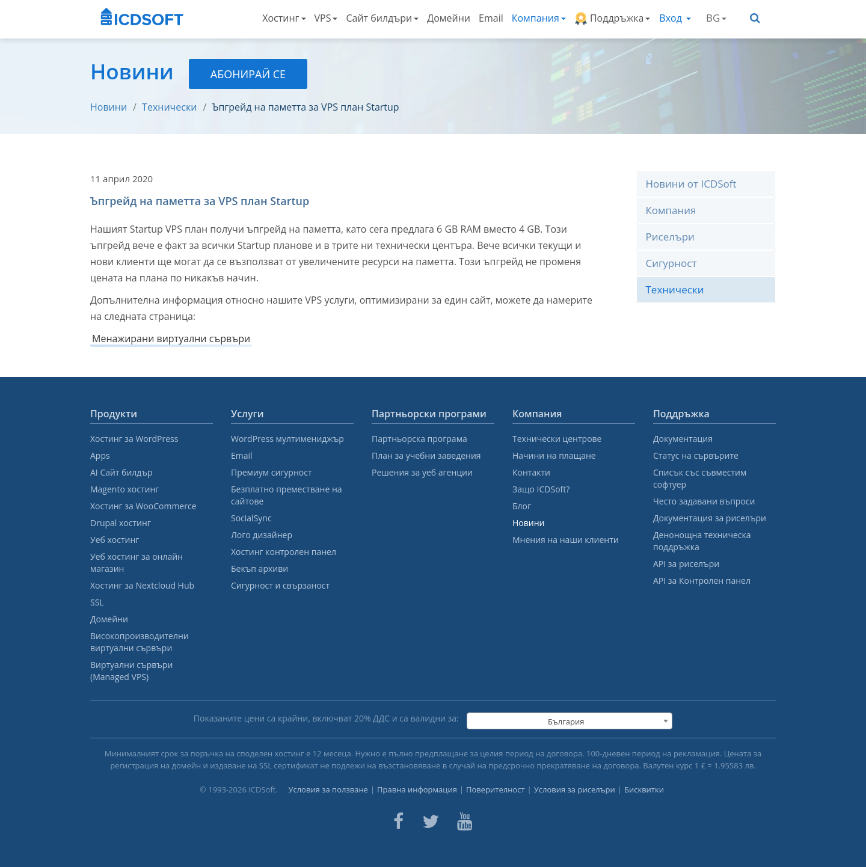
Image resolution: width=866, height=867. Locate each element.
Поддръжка (612, 18)
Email (491, 18)
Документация (683, 438)
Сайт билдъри (382, 18)
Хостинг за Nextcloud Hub (142, 585)
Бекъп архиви (259, 568)
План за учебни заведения (426, 455)
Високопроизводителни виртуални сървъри (139, 642)
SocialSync (251, 518)
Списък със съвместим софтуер (699, 478)
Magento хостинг (124, 489)
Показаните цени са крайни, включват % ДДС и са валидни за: (326, 718)
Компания (539, 18)
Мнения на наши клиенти (565, 539)
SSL (97, 602)
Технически (169, 107)
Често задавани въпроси (704, 501)
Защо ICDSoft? (541, 489)
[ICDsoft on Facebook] (398, 821)
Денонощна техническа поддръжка (702, 541)
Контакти (531, 472)
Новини (108, 107)
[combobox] (569, 720)
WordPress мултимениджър (287, 438)
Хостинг (284, 18)
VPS (326, 18)
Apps (100, 455)
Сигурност (671, 263)
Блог (521, 506)
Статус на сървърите (696, 455)
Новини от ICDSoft (691, 184)
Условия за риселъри (574, 789)
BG (716, 18)
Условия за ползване (328, 789)
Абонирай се (248, 74)
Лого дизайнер (261, 535)
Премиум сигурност (271, 472)
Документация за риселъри (709, 518)
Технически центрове (556, 438)
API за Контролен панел (702, 580)
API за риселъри (686, 563)
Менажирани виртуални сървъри (171, 338)
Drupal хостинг (120, 522)
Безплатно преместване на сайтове (286, 495)
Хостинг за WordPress (134, 438)
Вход (675, 18)
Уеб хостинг (114, 539)
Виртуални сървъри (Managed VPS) (131, 670)
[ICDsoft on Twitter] (430, 821)
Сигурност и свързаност (280, 585)
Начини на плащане (554, 455)
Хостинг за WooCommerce (143, 506)
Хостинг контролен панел (283, 551)
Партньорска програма (419, 438)
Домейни (448, 18)
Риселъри (670, 237)
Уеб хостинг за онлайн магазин (136, 562)
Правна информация (417, 789)
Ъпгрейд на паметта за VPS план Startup (305, 107)
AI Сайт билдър (121, 472)
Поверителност (495, 789)
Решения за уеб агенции (422, 472)
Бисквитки (644, 789)
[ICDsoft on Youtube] (465, 821)
